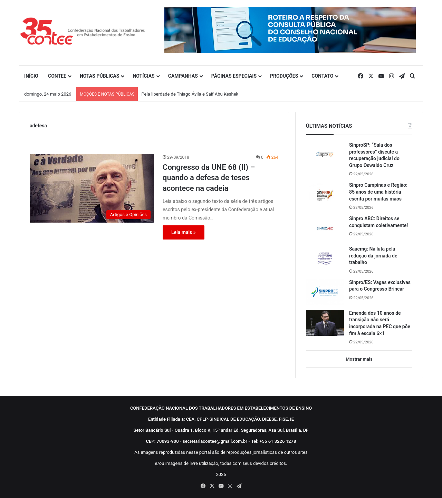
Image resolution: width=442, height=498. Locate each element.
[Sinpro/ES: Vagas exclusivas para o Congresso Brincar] (325, 292)
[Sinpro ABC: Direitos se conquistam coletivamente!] (325, 228)
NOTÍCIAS (143, 76)
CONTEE (57, 76)
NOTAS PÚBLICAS (99, 76)
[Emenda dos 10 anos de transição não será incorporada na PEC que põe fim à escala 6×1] (325, 323)
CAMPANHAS (183, 76)
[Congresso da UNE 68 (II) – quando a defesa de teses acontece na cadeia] (92, 188)
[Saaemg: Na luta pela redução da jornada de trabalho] (325, 258)
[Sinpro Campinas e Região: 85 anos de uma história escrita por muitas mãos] (325, 195)
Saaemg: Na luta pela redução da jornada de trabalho (373, 255)
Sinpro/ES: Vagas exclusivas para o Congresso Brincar (380, 286)
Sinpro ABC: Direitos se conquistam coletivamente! (378, 222)
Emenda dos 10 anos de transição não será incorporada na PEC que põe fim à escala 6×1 (379, 323)
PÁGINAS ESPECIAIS (234, 76)
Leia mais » (183, 232)
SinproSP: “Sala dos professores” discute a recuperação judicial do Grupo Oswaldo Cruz (374, 155)
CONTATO (322, 76)
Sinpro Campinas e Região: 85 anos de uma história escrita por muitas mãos (378, 191)
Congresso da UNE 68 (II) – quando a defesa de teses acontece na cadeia (209, 178)
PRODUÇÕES (284, 76)
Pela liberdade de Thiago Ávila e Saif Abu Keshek (189, 94)
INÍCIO (31, 76)
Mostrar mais (359, 359)
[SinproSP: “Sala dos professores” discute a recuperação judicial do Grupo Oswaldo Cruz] (325, 154)
